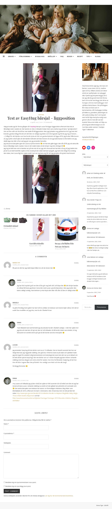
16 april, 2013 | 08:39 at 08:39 (25, 282)
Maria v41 (16, 263)
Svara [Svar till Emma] (76, 280)
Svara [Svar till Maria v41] (76, 263)
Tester (41, 114)
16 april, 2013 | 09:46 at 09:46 (20, 304)
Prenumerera (101, 307)
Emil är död (97, 288)
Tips (88, 56)
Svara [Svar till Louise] (76, 345)
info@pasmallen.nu (88, 139)
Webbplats (7, 443)
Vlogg (97, 56)
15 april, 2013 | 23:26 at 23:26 (20, 265)
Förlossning (24, 56)
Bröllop (51, 56)
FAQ (62, 56)
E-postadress (9, 433)
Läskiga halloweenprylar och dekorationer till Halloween (96, 232)
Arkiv (83, 154)
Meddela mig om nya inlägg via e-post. (18, 486)
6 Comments (48, 122)
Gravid (11, 56)
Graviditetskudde (36, 243)
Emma (8, 209)
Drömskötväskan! (11, 226)
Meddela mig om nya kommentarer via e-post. (20, 482)
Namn (6, 424)
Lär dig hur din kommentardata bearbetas (59, 496)
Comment (7, 452)
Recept (80, 56)
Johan (88, 173)
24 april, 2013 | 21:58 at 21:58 (20, 380)
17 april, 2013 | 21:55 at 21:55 (25, 324)
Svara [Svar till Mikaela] (76, 303)
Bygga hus (39, 56)
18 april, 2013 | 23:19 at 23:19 (20, 347)
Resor (69, 56)
